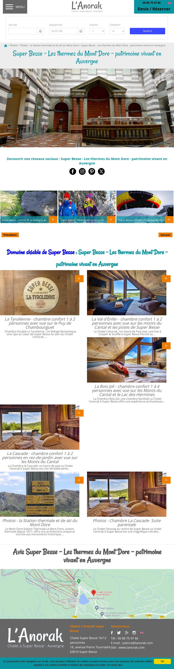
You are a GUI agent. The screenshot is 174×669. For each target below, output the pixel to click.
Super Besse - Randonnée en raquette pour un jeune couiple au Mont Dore (82, 221)
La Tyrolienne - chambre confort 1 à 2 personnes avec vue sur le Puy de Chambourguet (40, 323)
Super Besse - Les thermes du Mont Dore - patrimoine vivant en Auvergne (123, 45)
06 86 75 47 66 (152, 3)
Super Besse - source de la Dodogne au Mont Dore (24, 221)
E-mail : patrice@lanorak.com (132, 643)
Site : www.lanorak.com (128, 647)
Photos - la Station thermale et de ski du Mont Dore (49, 45)
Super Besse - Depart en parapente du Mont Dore (140, 221)
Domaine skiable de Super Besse (40, 252)
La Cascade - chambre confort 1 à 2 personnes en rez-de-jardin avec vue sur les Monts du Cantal (39, 457)
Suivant (165, 234)
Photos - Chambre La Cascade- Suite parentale (127, 522)
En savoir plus (114, 665)
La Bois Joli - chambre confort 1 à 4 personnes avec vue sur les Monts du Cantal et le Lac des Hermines (126, 390)
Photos (13, 45)
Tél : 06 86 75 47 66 (124, 638)
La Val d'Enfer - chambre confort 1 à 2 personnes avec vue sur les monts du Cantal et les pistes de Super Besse (126, 323)
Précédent (10, 234)
